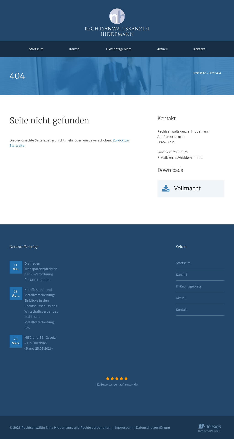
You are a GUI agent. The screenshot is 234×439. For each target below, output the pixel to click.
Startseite (36, 49)
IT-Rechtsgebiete (119, 49)
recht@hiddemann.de (185, 157)
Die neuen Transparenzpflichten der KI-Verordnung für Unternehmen (40, 271)
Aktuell (162, 49)
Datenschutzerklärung (153, 427)
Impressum (123, 427)
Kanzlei (74, 49)
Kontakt (199, 49)
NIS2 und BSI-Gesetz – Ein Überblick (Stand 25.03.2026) (40, 342)
